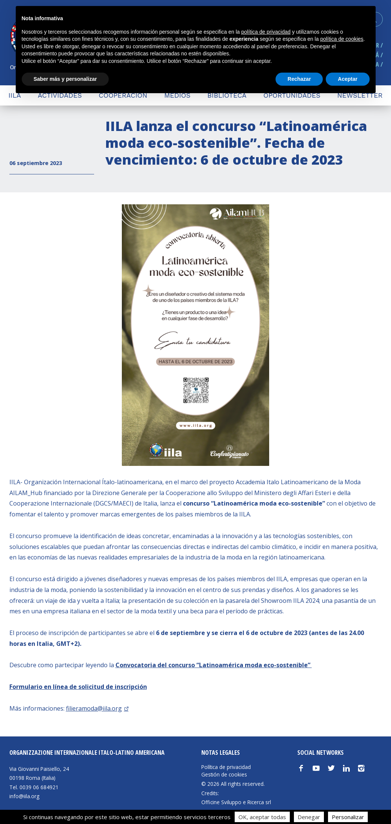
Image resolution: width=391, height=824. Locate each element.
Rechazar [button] (299, 79)
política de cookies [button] (341, 39)
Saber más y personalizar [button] (65, 79)
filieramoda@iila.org (94, 708)
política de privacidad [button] (266, 32)
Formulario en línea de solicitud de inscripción (78, 687)
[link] (97, 708)
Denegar (309, 817)
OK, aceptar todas (262, 817)
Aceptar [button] (347, 79)
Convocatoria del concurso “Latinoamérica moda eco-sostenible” (213, 665)
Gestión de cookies (224, 774)
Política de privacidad (226, 767)
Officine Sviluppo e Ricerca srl (236, 802)
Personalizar (348, 817)
